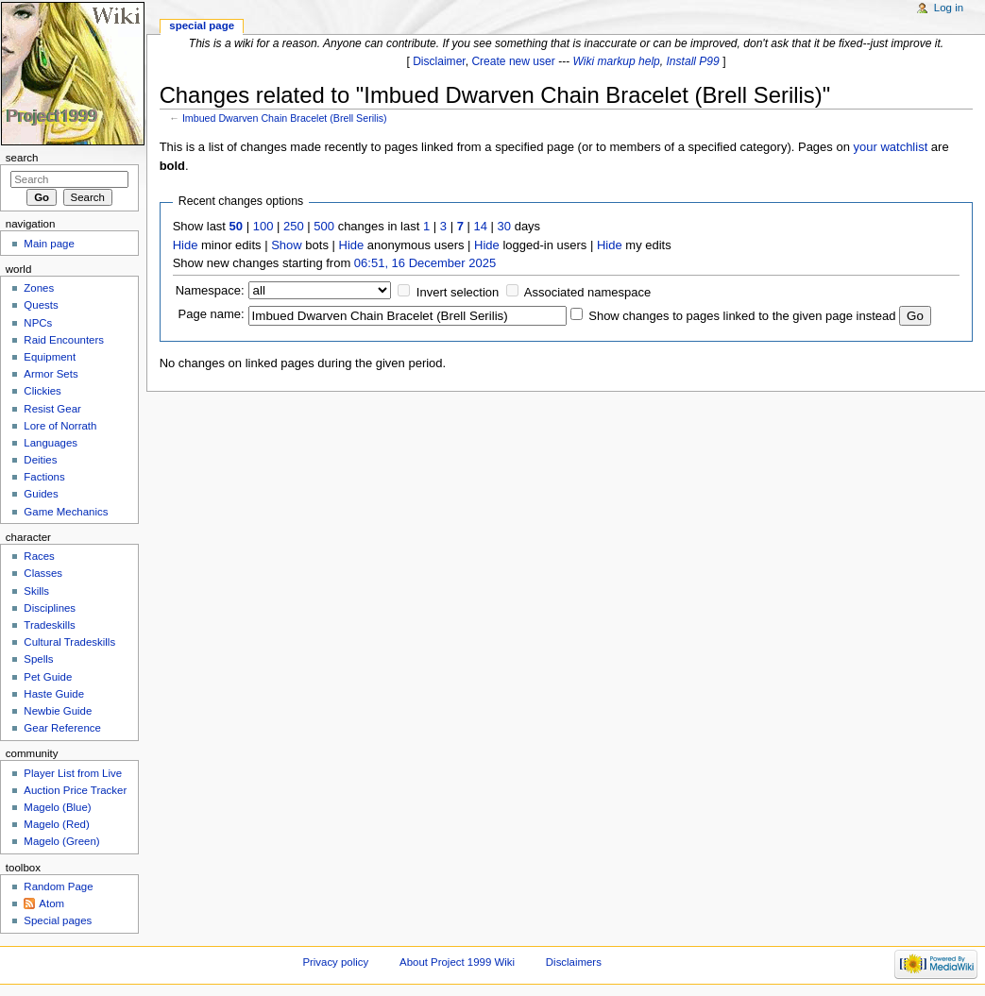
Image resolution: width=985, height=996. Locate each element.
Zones (39, 288)
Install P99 (693, 61)
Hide (185, 245)
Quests (41, 305)
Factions (44, 476)
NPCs (38, 323)
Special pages (58, 920)
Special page (201, 25)
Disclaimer (439, 61)
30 (504, 226)
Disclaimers (574, 962)
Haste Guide (54, 694)
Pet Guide (48, 677)
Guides (41, 493)
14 (480, 226)
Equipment (50, 357)
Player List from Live (73, 773)
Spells (38, 659)
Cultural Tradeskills (69, 642)
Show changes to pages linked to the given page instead (741, 316)
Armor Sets (50, 374)
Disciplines (50, 608)
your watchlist (891, 147)
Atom (51, 903)
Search (22, 157)
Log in (948, 7)
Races (39, 556)
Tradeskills (49, 625)
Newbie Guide (58, 711)
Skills (36, 591)
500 (324, 226)
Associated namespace (587, 292)
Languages (50, 442)
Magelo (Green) (61, 841)
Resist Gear (52, 408)
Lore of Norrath (60, 425)
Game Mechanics (66, 511)
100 (263, 226)
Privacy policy (335, 962)
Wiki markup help (616, 61)
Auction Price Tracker (75, 790)
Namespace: (210, 290)
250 (293, 226)
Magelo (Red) (56, 824)
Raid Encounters (64, 340)
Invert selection (457, 292)
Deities (40, 459)
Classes (43, 573)
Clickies (42, 391)
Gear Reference (62, 728)
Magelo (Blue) (57, 807)
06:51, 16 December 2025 (425, 263)
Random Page (58, 886)
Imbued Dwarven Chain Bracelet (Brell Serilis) (284, 118)
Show (286, 245)
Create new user (512, 61)
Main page (49, 243)
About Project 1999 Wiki (457, 962)
